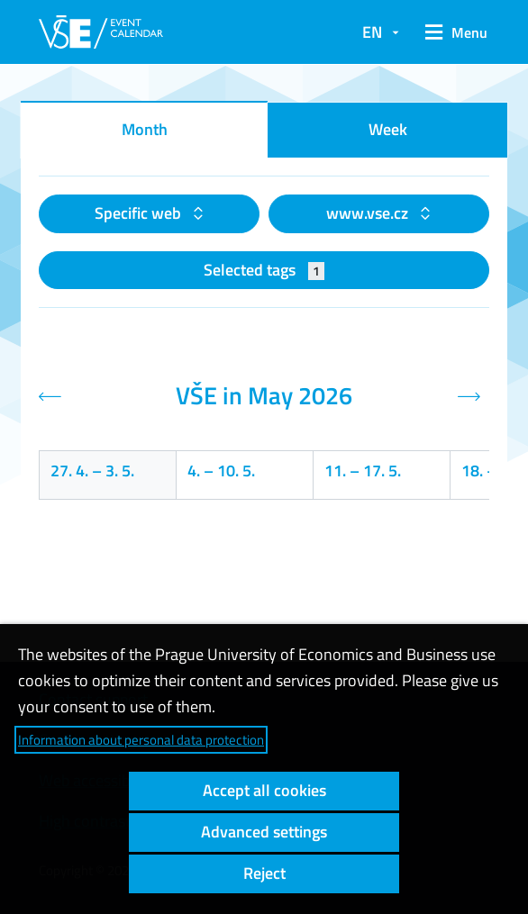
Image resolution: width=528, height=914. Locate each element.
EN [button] (372, 32)
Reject (264, 873)
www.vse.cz (369, 213)
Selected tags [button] (264, 270)
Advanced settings (264, 831)
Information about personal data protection (141, 739)
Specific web (140, 213)
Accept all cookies (264, 790)
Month (145, 129)
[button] (453, 32)
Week (388, 129)
